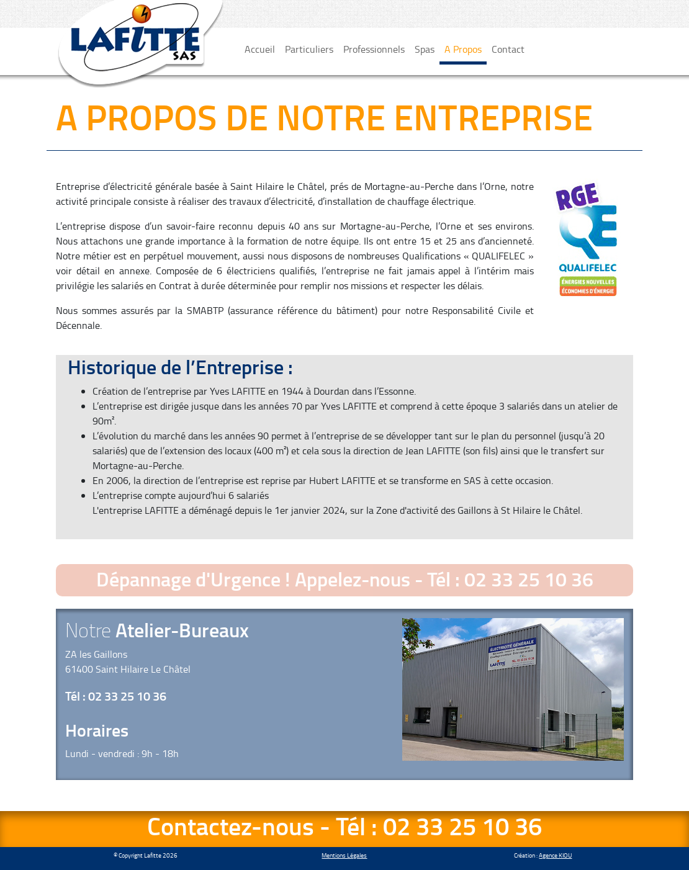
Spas (425, 49)
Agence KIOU (555, 855)
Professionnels (374, 49)
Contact (508, 49)
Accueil (260, 49)
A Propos (463, 49)
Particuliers (309, 49)
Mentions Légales (344, 855)
